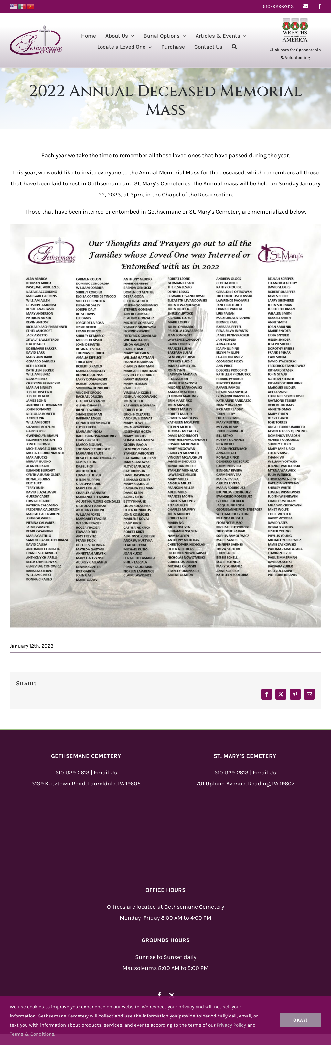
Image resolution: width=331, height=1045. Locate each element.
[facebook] (159, 995)
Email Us (105, 772)
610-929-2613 (72, 772)
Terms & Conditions (32, 1034)
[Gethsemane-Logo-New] (36, 28)
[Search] (234, 47)
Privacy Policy (231, 1025)
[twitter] (172, 995)
